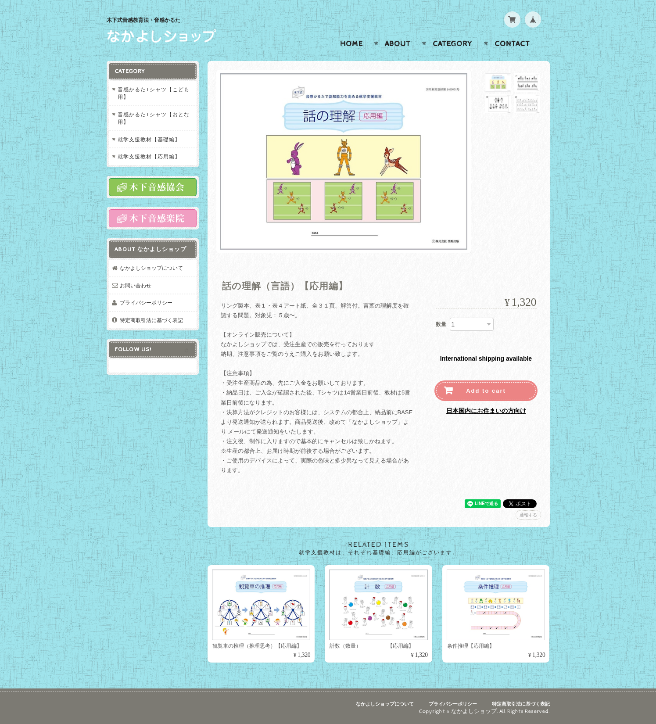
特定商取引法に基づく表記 (151, 320)
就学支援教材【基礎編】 (149, 139)
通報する (528, 515)
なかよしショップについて (151, 268)
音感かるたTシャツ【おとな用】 (154, 118)
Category (453, 43)
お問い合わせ (135, 285)
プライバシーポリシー (146, 302)
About (398, 43)
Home (351, 43)
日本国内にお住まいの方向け (486, 410)
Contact (512, 43)
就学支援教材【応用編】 (149, 156)
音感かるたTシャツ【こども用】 (154, 93)
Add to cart (486, 390)
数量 (441, 324)
